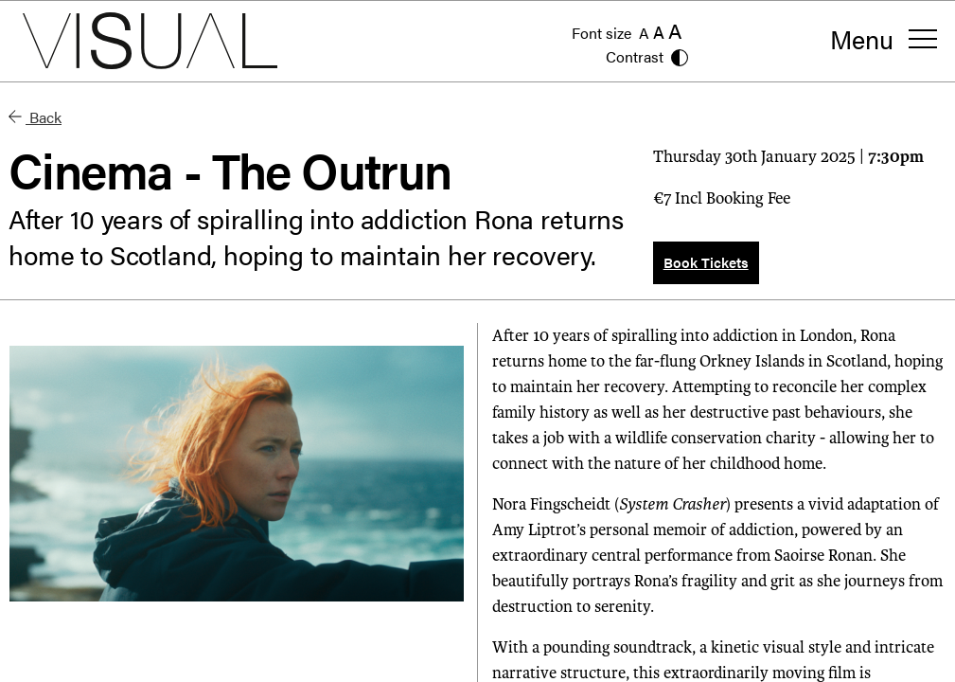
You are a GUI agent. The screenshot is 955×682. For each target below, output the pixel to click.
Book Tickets (706, 262)
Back (35, 117)
